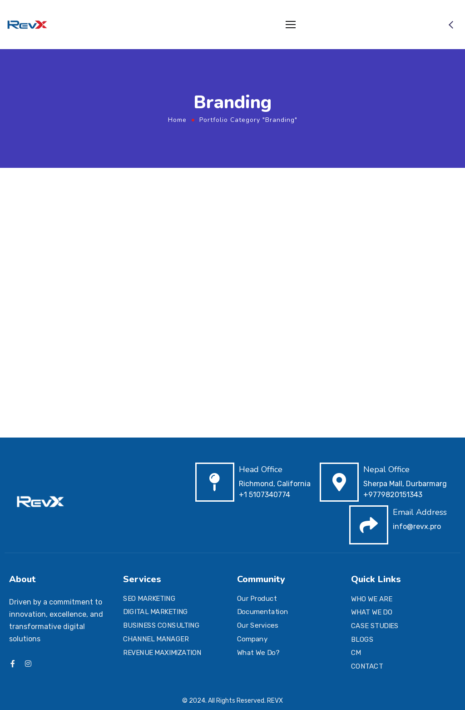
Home (177, 120)
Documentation (262, 612)
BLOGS (362, 639)
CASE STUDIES (375, 626)
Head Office (260, 469)
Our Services (257, 625)
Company (252, 639)
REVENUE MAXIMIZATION (162, 652)
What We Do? (258, 652)
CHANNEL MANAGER (155, 639)
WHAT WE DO (371, 612)
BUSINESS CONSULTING (161, 625)
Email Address (420, 512)
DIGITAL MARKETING (155, 612)
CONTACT (367, 666)
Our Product (257, 598)
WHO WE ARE (371, 599)
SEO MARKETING (149, 598)
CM (356, 653)
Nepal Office (386, 469)
